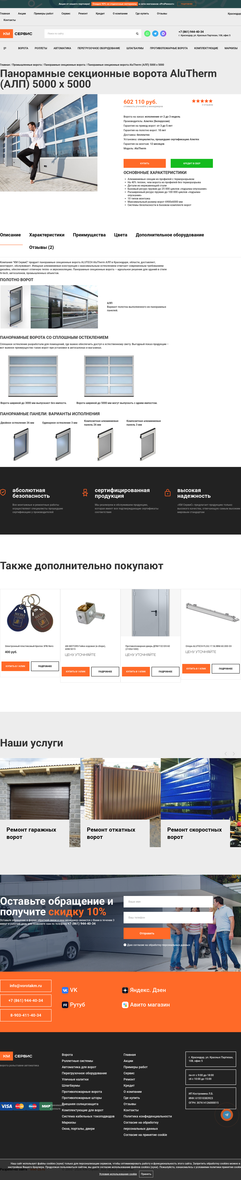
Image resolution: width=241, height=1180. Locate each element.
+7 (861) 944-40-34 (191, 31)
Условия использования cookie (118, 1174)
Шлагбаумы (135, 48)
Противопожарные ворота (169, 48)
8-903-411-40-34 (25, 1015)
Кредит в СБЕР (191, 163)
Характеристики (46, 235)
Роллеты (41, 48)
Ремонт (83, 13)
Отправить (147, 933)
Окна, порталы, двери (78, 1129)
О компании (120, 13)
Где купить (142, 13)
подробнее (45, 666)
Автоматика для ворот (79, 1067)
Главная (5, 13)
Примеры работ (43, 13)
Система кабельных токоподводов (88, 1116)
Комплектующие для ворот (82, 1110)
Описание (10, 235)
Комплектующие (206, 48)
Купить (144, 163)
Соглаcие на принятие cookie (145, 1135)
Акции (22, 13)
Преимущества (89, 235)
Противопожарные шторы (82, 1098)
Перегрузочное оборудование (99, 48)
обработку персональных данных (169, 945)
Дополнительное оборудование (170, 235)
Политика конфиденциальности (148, 1116)
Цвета (120, 235)
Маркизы (231, 48)
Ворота (23, 48)
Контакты (10, 20)
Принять (146, 1174)
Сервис (66, 13)
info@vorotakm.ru (26, 985)
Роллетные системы (77, 1061)
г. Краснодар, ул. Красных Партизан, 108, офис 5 (204, 35)
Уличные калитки (75, 1079)
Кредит (100, 13)
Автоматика (62, 48)
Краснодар (234, 13)
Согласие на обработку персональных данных (141, 1125)
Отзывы (162, 13)
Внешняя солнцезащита (80, 1104)
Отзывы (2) (41, 247)
